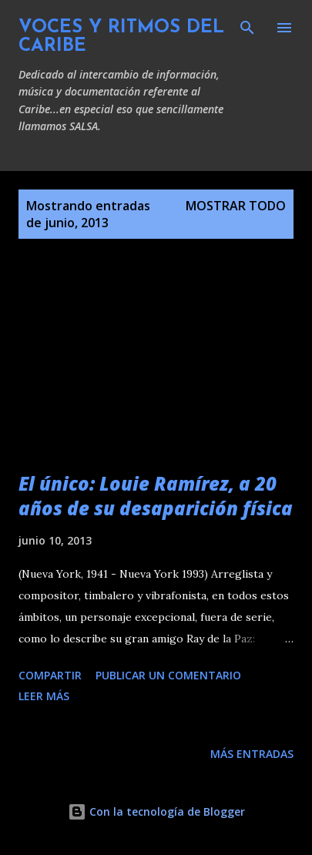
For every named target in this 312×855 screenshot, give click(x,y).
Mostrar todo (236, 205)
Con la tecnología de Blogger (156, 811)
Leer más (43, 696)
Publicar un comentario (168, 675)
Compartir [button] (50, 675)
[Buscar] (247, 27)
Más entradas (252, 753)
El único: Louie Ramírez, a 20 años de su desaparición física (155, 496)
